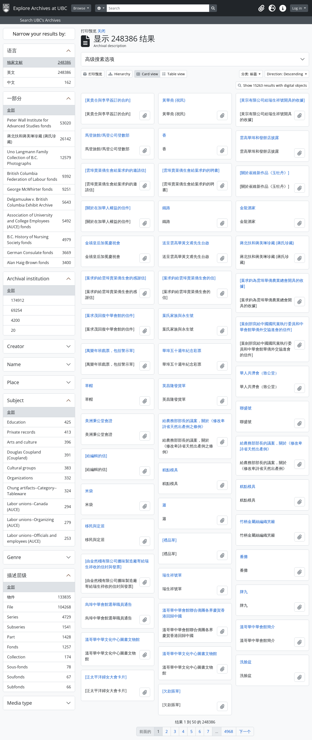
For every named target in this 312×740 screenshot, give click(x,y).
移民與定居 (95, 526)
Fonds (39, 648)
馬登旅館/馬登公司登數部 (107, 135)
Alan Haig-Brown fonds (39, 263)
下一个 (245, 731)
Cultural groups (39, 469)
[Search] (158, 8)
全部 (11, 110)
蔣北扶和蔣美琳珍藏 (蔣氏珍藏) (39, 138)
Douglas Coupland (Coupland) (39, 455)
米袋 (89, 490)
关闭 (101, 31)
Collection (39, 658)
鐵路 (166, 207)
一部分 (14, 98)
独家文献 (39, 63)
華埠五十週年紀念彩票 (181, 350)
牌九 (244, 591)
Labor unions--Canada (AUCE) (39, 506)
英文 (39, 73)
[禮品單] (169, 540)
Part (39, 638)
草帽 (89, 385)
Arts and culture (39, 443)
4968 (228, 731)
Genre (14, 557)
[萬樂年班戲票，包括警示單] (109, 350)
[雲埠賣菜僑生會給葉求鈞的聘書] (190, 170)
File (39, 608)
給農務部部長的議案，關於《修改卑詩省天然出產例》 (271, 446)
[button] (261, 8)
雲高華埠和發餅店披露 (259, 137)
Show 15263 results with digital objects (272, 85)
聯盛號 (246, 408)
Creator (15, 346)
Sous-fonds (39, 668)
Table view (173, 74)
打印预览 (92, 74)
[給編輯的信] (96, 455)
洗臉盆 (246, 661)
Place (13, 382)
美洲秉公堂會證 (98, 420)
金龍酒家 (247, 207)
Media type (19, 703)
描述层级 (17, 575)
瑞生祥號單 (172, 575)
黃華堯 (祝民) (173, 100)
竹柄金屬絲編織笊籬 (257, 521)
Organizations (39, 479)
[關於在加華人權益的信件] (107, 207)
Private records (39, 433)
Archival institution (28, 278)
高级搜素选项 (99, 59)
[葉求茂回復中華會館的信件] (109, 315)
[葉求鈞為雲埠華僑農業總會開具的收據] (271, 283)
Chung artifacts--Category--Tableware (39, 490)
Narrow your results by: (39, 33)
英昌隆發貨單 (174, 385)
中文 (39, 83)
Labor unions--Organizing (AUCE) (39, 522)
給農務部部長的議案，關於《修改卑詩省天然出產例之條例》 (193, 423)
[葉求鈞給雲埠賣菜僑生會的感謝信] (115, 278)
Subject (15, 400)
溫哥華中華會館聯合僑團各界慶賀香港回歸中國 (193, 613)
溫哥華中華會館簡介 (257, 626)
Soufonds (39, 678)
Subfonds (39, 688)
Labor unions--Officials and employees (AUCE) (39, 538)
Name (14, 364)
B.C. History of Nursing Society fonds (39, 239)
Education (39, 423)
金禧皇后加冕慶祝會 (102, 243)
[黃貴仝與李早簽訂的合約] (107, 100)
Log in (297, 8)
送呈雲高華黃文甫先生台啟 (185, 243)
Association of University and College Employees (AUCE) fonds (39, 220)
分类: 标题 (249, 74)
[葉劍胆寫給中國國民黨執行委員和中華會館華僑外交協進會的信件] (271, 326)
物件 (39, 598)
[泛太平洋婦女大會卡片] (106, 677)
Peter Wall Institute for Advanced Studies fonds (39, 123)
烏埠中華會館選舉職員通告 (108, 604)
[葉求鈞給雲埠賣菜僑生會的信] (188, 278)
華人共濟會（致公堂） (259, 373)
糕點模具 (170, 470)
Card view (147, 74)
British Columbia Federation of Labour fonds (39, 176)
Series (39, 618)
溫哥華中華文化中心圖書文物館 (112, 639)
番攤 (244, 556)
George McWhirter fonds (39, 190)
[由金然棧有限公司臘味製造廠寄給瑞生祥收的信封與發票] (117, 563)
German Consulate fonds (39, 254)
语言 (12, 50)
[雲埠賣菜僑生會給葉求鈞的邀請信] (115, 170)
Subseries (39, 628)
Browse (79, 8)
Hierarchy (119, 74)
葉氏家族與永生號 (178, 315)
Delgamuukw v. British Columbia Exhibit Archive (39, 202)
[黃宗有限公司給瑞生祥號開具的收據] (272, 100)
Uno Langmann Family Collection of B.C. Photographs (39, 157)
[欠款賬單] (171, 691)
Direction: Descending (285, 74)
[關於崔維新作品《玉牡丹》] (264, 172)
